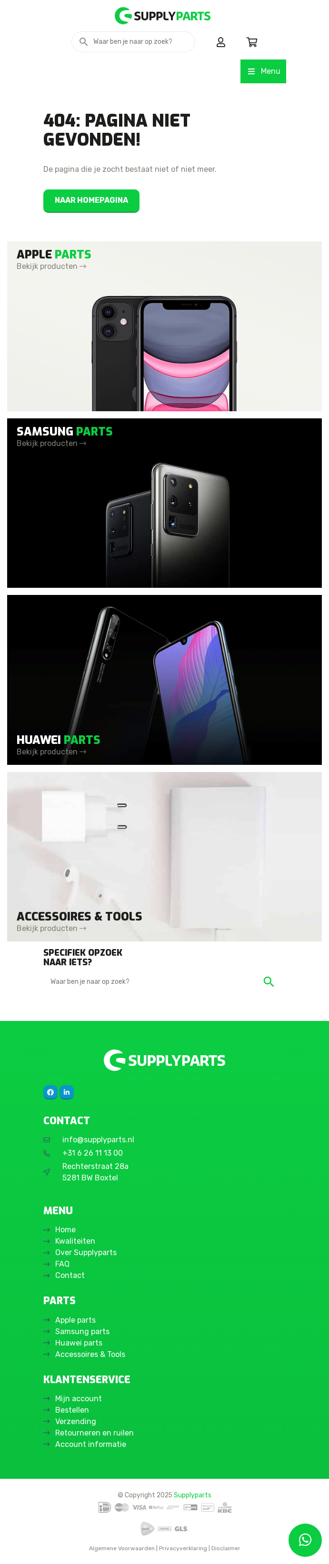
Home (65, 1229)
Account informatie (90, 1444)
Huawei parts (78, 1342)
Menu (263, 71)
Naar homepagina (91, 200)
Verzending (75, 1421)
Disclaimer (225, 1548)
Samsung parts (82, 1331)
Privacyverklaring (183, 1548)
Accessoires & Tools (90, 1354)
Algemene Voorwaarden (122, 1548)
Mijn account (78, 1398)
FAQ (62, 1263)
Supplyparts (192, 1495)
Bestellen (72, 1410)
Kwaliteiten (75, 1241)
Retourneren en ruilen (94, 1432)
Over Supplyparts (86, 1252)
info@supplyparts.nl (98, 1139)
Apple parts (75, 1320)
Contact (70, 1275)
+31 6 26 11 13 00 (92, 1153)
